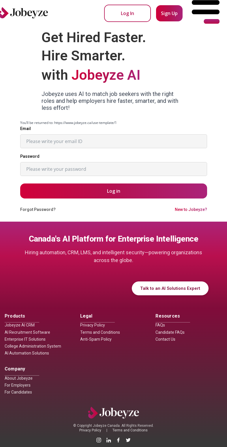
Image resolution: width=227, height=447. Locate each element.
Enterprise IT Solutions (25, 339)
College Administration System (33, 346)
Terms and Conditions (100, 332)
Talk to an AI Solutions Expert (170, 288)
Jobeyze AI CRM (20, 325)
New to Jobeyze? (191, 209)
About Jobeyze (19, 378)
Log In (127, 13)
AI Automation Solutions (27, 353)
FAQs (160, 325)
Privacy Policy (92, 325)
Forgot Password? (38, 209)
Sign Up (169, 13)
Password (30, 156)
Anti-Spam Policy (96, 339)
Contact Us (165, 339)
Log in (113, 191)
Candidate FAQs (170, 332)
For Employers (18, 385)
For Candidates (18, 392)
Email (25, 128)
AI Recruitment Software (27, 332)
